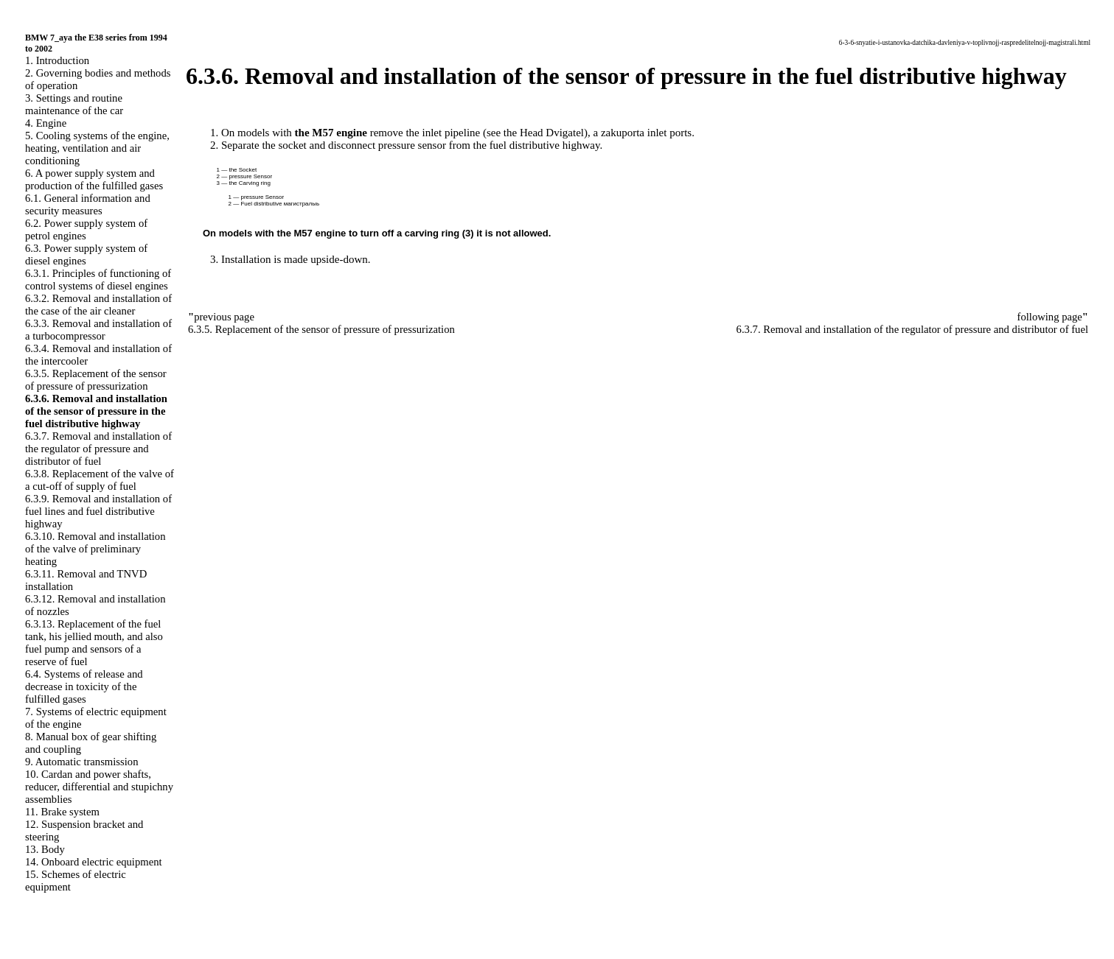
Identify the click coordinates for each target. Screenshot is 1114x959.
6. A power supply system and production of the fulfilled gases (94, 179)
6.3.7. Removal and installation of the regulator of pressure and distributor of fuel (98, 448)
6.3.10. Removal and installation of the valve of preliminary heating (95, 548)
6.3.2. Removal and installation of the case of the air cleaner (98, 304)
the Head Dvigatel (544, 132)
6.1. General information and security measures (87, 204)
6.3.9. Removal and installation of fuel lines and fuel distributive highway (98, 511)
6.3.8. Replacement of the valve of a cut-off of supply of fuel (99, 480)
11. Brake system (62, 812)
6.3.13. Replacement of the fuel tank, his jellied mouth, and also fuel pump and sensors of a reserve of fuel (94, 642)
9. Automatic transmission (81, 761)
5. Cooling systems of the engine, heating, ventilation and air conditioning (97, 148)
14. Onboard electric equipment (93, 862)
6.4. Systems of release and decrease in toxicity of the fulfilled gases (84, 686)
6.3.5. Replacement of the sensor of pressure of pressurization (96, 380)
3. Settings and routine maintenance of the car (74, 104)
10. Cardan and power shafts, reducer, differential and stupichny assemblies (99, 786)
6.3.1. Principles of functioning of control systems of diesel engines (98, 279)
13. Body (45, 849)
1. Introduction (57, 60)
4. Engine (45, 123)
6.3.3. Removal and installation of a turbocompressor (98, 329)
